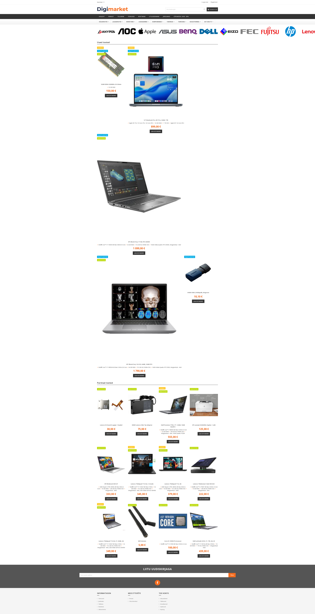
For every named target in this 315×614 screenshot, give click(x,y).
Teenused (101, 598)
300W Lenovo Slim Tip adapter (142, 425)
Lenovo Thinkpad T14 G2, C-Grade (142, 484)
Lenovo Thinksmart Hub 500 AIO (204, 484)
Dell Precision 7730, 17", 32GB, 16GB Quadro (173, 426)
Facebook (157, 582)
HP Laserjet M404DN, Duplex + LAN (203, 425)
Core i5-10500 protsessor (172, 541)
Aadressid (163, 607)
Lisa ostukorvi (111, 95)
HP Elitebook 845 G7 (111, 484)
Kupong (162, 609)
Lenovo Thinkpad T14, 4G (173, 484)
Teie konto (164, 593)
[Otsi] (185, 9)
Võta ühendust (133, 601)
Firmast (131, 598)
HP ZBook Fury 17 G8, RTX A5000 (139, 242)
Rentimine (101, 607)
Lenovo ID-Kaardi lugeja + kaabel (111, 425)
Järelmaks (101, 601)
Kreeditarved (163, 604)
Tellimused (163, 601)
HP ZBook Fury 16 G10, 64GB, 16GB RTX (139, 364)
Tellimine (100, 604)
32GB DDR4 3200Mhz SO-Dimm (111, 84)
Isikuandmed (163, 598)
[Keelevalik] (101, 2)
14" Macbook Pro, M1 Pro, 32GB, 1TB (156, 120)
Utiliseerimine (102, 609)
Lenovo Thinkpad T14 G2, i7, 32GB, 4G (111, 541)
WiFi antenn (142, 541)
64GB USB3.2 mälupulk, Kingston (198, 292)
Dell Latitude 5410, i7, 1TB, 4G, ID (204, 541)
